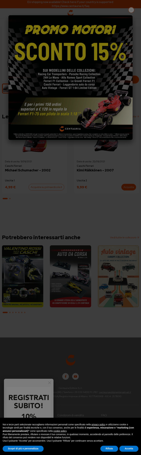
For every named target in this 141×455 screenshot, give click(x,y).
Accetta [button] (129, 448)
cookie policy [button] (59, 431)
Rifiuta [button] (109, 448)
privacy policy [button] (99, 424)
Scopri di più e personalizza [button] (23, 448)
